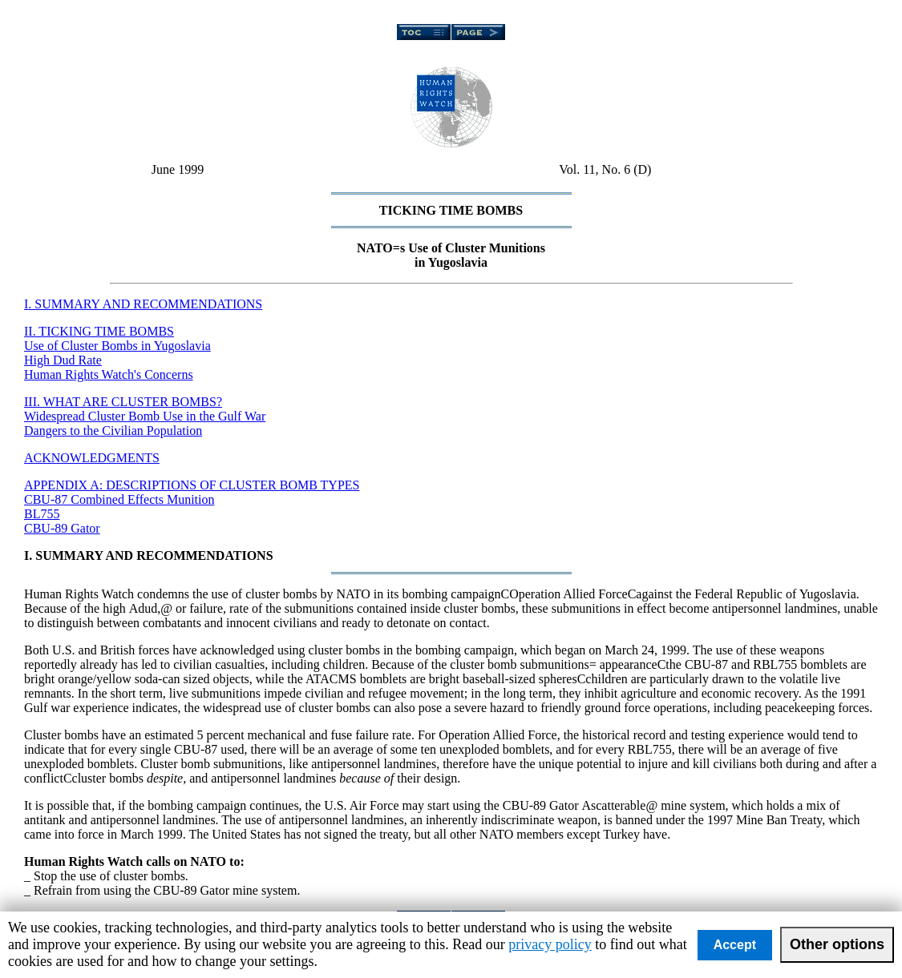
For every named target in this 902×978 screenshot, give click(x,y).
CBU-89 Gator (62, 528)
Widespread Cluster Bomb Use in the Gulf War (144, 416)
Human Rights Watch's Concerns (108, 374)
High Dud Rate (63, 360)
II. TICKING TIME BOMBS (99, 331)
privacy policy (549, 944)
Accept (735, 945)
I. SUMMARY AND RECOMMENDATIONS (143, 304)
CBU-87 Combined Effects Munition (119, 499)
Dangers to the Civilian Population (113, 430)
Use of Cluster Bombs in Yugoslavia (117, 345)
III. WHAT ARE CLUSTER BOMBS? (123, 402)
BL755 (41, 514)
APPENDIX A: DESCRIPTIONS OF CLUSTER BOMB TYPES (191, 485)
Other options (837, 944)
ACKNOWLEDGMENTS (92, 458)
